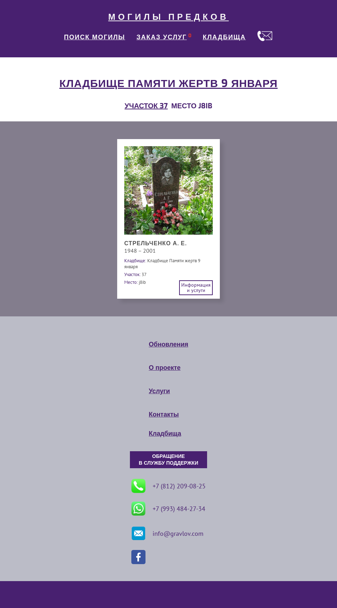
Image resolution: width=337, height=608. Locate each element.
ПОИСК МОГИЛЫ (94, 37)
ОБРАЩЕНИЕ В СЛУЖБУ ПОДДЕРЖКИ (168, 459)
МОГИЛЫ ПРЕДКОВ (168, 17)
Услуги (159, 391)
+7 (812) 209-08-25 (168, 486)
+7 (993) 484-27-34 (168, 508)
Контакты (164, 414)
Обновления (168, 344)
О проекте (165, 367)
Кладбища (165, 433)
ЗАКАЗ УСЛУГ (162, 37)
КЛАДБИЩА (224, 37)
